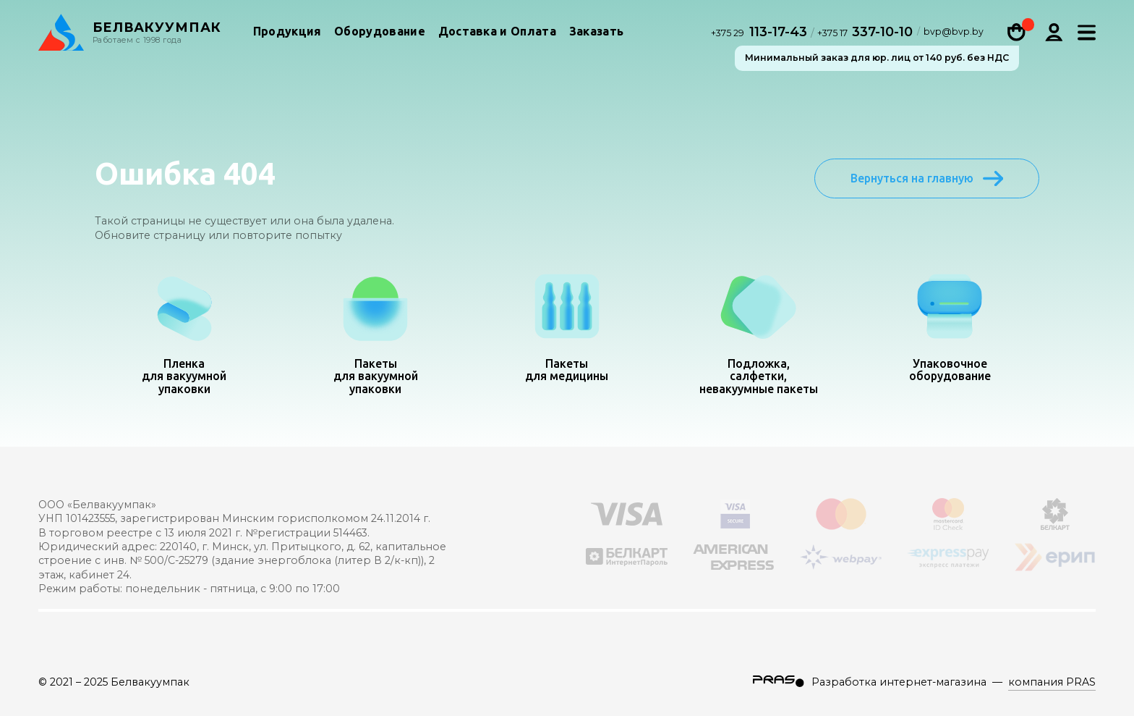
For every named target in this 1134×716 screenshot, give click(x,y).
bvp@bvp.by (954, 33)
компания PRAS (1052, 681)
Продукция (287, 31)
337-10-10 (865, 32)
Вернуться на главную (926, 178)
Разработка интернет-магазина (898, 681)
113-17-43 (761, 32)
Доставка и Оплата (497, 31)
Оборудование (379, 31)
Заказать (596, 31)
